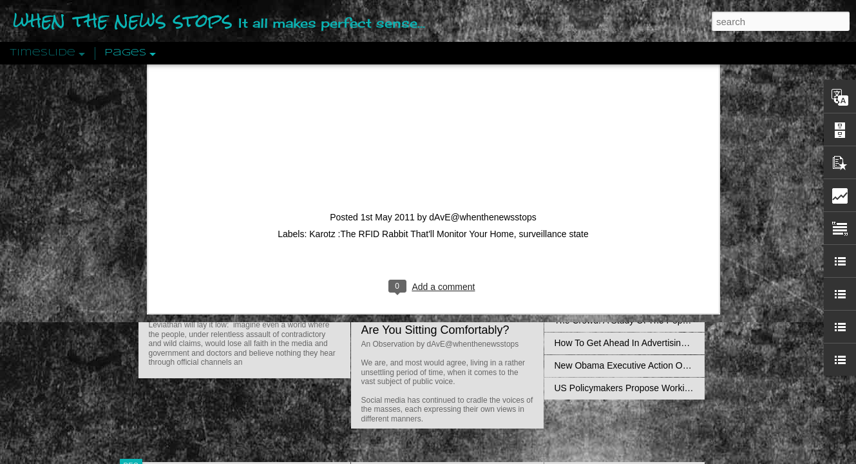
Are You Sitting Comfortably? (435, 330)
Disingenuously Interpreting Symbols (628, 207)
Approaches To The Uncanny (613, 275)
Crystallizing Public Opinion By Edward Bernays (650, 298)
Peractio (177, 299)
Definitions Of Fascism (600, 252)
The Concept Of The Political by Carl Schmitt (644, 230)
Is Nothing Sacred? (410, 163)
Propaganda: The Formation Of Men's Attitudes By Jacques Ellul (683, 185)
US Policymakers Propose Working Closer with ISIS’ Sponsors (679, 388)
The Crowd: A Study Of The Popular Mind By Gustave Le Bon (677, 320)
